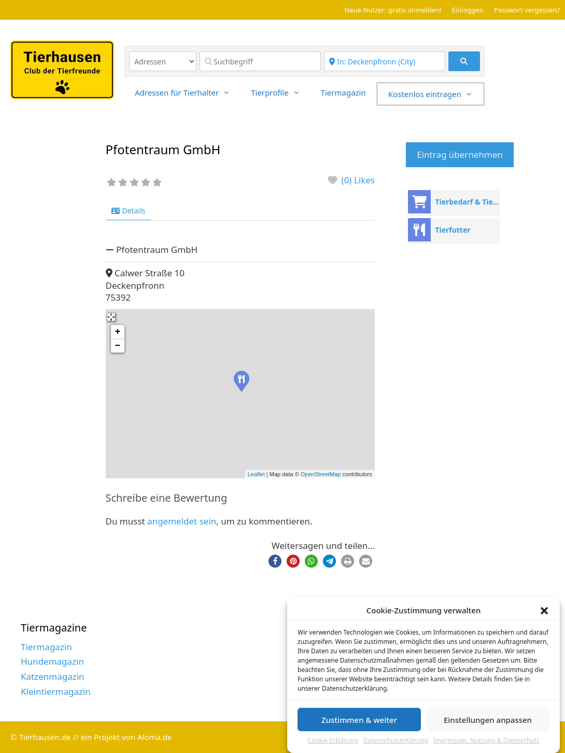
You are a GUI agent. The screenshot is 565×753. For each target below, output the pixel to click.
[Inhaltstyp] (162, 61)
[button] (544, 611)
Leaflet (256, 474)
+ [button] (118, 332)
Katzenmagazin (52, 676)
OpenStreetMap (321, 474)
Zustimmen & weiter (359, 720)
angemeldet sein (181, 521)
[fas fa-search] (464, 61)
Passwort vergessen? (527, 10)
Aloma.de (154, 737)
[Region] (384, 61)
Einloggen (468, 10)
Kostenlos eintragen (435, 94)
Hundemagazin (52, 661)
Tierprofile (280, 92)
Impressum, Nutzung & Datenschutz (486, 741)
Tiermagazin (343, 92)
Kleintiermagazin (56, 691)
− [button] (118, 346)
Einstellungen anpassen (488, 720)
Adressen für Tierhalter (188, 92)
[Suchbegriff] (260, 61)
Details (128, 211)
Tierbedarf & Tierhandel (467, 202)
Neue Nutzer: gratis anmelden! (392, 10)
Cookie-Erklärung (332, 741)
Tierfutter (452, 230)
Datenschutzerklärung (395, 741)
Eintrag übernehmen (460, 154)
